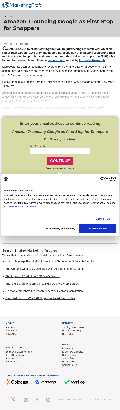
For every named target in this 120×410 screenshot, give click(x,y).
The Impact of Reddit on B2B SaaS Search (32, 276)
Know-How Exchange (72, 352)
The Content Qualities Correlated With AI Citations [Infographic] (45, 268)
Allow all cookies (97, 228)
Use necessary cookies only (59, 228)
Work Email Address (38, 146)
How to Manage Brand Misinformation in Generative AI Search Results (49, 261)
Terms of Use (68, 358)
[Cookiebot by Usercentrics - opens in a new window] (102, 179)
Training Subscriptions (73, 327)
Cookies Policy (69, 365)
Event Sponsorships (16, 355)
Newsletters (12, 334)
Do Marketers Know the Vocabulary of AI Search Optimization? (44, 291)
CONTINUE (60, 161)
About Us (10, 327)
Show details (103, 218)
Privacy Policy (69, 361)
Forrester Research (92, 60)
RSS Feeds (11, 330)
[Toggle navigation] (113, 5)
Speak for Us (12, 361)
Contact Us (67, 348)
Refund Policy (69, 355)
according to (56, 60)
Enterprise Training (71, 330)
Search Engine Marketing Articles (29, 250)
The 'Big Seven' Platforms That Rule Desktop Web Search (42, 283)
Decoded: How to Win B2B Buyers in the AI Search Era (40, 298)
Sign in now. (69, 168)
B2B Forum (67, 334)
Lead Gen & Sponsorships (19, 352)
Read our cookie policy (22, 206)
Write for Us (12, 358)
